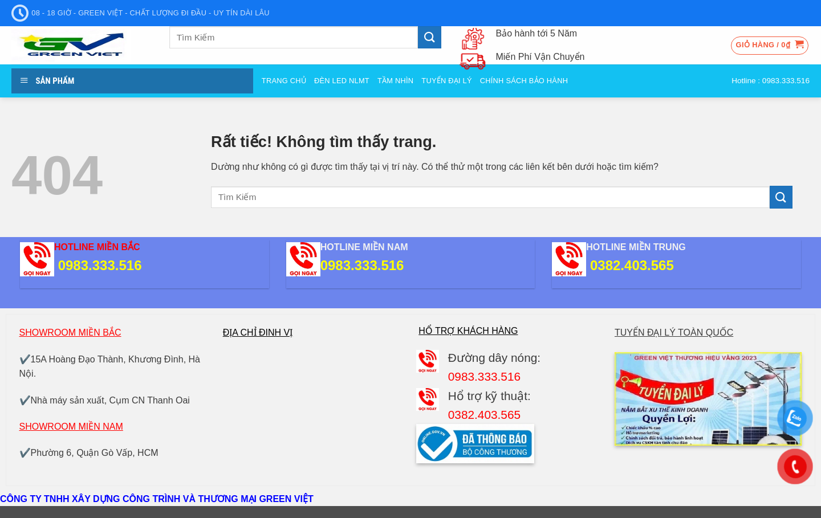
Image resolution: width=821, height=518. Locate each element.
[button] (770, 45)
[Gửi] (429, 37)
